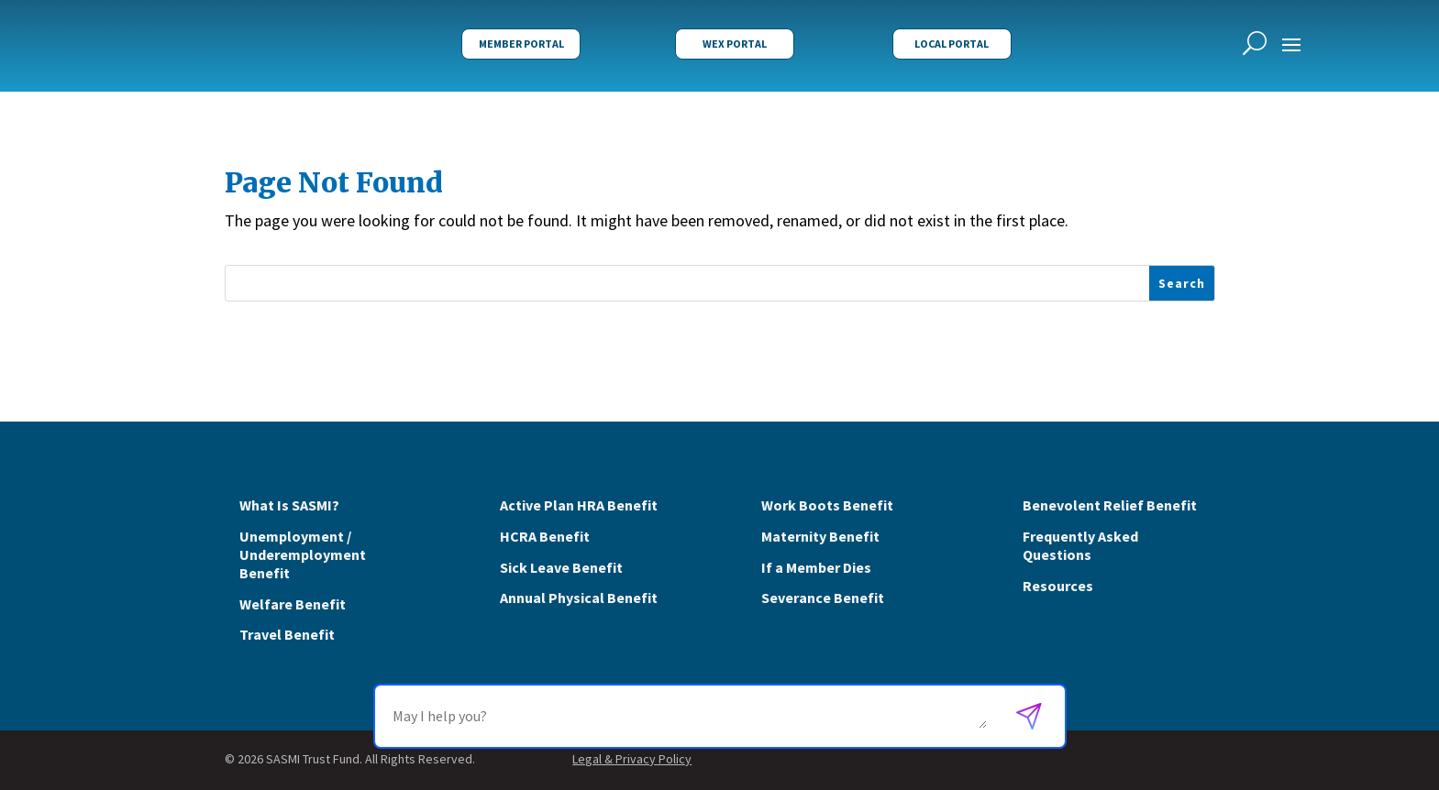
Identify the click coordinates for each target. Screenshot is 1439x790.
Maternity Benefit (820, 536)
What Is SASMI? (289, 505)
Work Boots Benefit (827, 505)
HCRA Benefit (545, 536)
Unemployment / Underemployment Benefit (302, 554)
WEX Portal (735, 43)
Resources (1058, 585)
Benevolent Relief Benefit (1110, 505)
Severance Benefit (822, 597)
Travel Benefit (287, 634)
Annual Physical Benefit (579, 597)
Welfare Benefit (292, 604)
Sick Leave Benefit (561, 567)
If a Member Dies (816, 567)
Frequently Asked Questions (1080, 545)
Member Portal (521, 43)
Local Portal (951, 43)
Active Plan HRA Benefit (579, 505)
